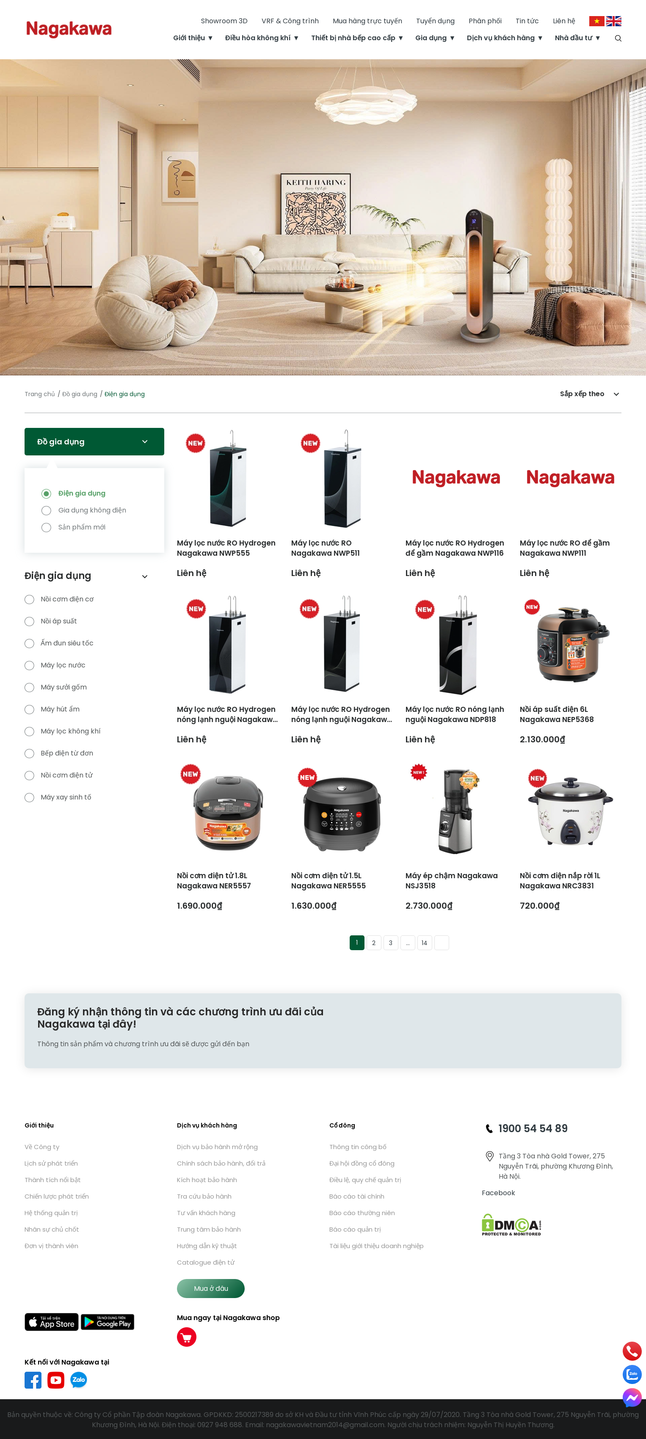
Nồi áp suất (51, 621)
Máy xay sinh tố (58, 797)
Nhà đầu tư (573, 38)
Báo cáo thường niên (362, 1212)
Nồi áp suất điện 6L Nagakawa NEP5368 (557, 714)
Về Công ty (42, 1146)
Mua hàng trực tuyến (367, 21)
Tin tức (527, 21)
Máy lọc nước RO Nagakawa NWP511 (325, 548)
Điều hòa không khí (258, 38)
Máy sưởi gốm (56, 687)
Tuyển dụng (435, 21)
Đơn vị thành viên (51, 1245)
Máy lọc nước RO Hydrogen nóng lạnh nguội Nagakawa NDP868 (341, 719)
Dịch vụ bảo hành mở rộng (217, 1146)
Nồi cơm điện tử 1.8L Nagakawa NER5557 (214, 881)
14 (425, 943)
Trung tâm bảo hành (209, 1229)
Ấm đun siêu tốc (59, 643)
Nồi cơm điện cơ (59, 599)
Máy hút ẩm (52, 709)
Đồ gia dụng (79, 394)
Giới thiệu (189, 38)
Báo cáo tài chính (356, 1196)
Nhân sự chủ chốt (52, 1229)
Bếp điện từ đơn (59, 753)
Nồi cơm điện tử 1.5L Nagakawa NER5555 (328, 881)
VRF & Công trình (290, 21)
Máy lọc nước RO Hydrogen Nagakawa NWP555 (226, 548)
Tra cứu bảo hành (204, 1196)
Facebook (498, 1193)
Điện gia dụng (81, 493)
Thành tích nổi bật (53, 1179)
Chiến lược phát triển (57, 1196)
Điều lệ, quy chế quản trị (365, 1179)
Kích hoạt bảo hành (207, 1179)
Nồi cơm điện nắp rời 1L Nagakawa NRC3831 (560, 881)
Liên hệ (564, 21)
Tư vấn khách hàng (206, 1212)
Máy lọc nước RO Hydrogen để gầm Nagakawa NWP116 (455, 548)
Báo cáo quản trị (355, 1229)
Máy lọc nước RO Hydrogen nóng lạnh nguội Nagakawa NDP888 (227, 719)
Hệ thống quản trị (51, 1212)
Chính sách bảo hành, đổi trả (221, 1163)
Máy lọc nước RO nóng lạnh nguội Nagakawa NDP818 (455, 714)
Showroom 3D (224, 21)
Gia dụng (431, 38)
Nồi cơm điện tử (59, 775)
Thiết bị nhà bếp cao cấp (353, 38)
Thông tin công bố (357, 1146)
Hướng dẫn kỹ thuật (207, 1245)
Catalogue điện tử (206, 1262)
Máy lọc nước (55, 665)
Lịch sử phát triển (51, 1163)
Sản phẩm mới (81, 527)
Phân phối (485, 21)
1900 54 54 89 (533, 1129)
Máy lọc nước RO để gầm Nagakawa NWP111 (565, 548)
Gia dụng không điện (92, 510)
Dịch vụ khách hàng (501, 38)
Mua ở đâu (211, 1288)
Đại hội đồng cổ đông (362, 1163)
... (408, 943)
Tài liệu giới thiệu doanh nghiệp (376, 1245)
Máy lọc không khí (63, 731)
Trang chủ (40, 394)
